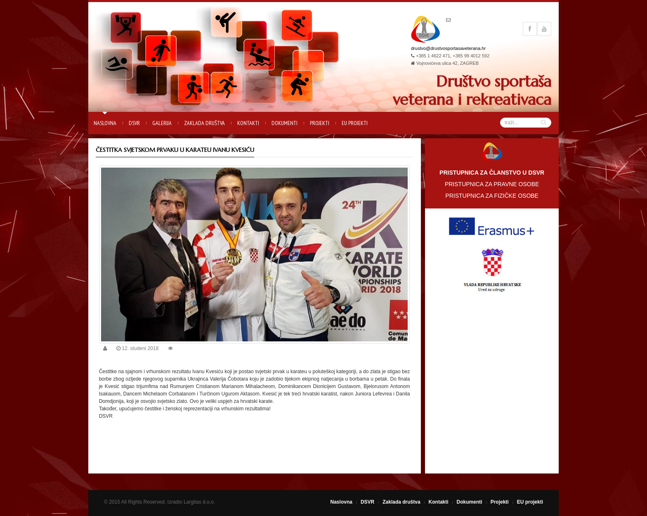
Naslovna (105, 123)
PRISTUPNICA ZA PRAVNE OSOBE (492, 184)
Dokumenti (285, 123)
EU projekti (355, 123)
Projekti (319, 123)
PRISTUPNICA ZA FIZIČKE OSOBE (491, 195)
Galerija (162, 123)
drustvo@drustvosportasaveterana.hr (448, 48)
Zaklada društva (204, 123)
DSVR (134, 123)
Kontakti (248, 123)
